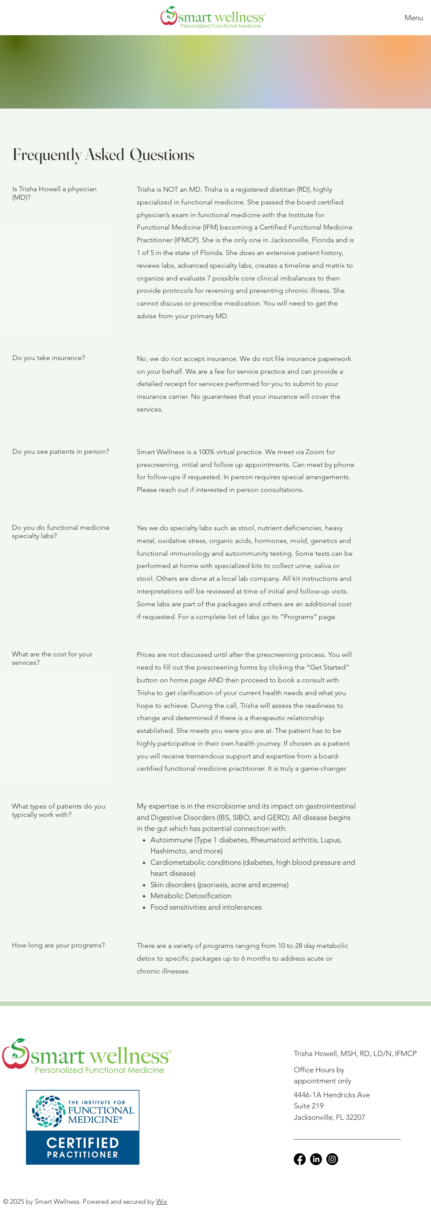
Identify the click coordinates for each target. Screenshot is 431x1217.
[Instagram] (332, 1159)
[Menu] (412, 18)
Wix (161, 1201)
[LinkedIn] (316, 1159)
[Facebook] (300, 1159)
